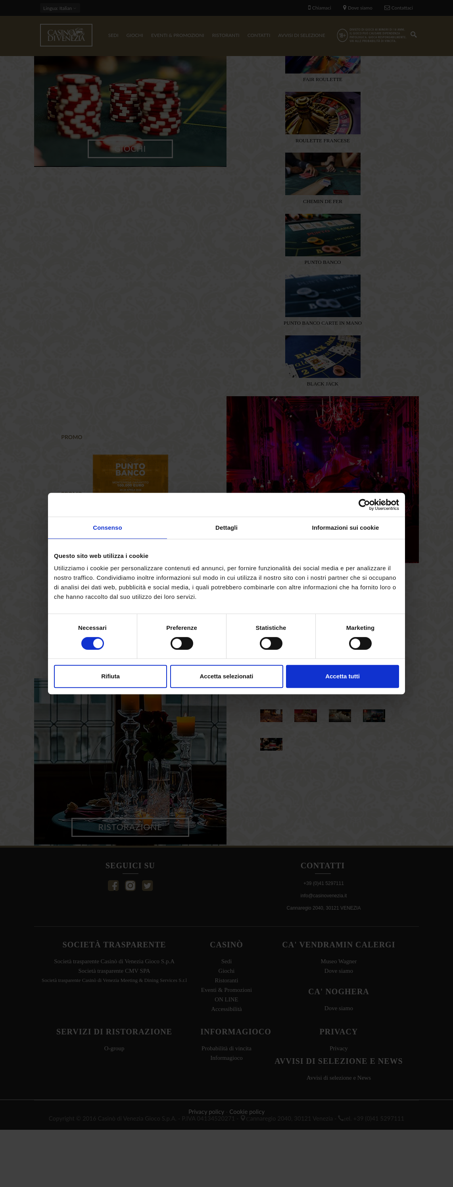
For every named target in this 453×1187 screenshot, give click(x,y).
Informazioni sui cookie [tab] (345, 527)
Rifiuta (110, 676)
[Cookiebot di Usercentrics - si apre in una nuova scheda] (364, 505)
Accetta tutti (342, 676)
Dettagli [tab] (226, 527)
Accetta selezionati (226, 676)
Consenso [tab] (107, 527)
